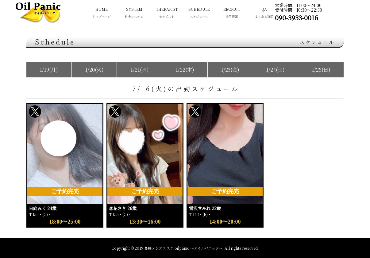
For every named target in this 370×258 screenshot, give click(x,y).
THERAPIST (166, 13)
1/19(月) (49, 69)
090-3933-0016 (296, 17)
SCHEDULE (199, 13)
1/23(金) (230, 69)
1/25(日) (321, 69)
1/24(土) (275, 69)
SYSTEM (134, 13)
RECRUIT (231, 13)
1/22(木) (184, 69)
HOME (101, 13)
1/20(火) (94, 69)
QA (264, 13)
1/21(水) (139, 69)
